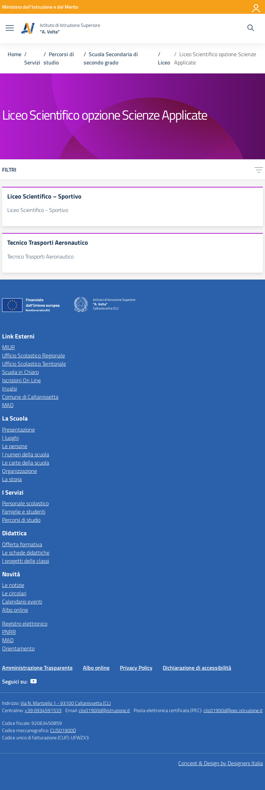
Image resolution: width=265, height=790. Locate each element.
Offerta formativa (22, 544)
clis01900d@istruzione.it (104, 710)
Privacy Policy (136, 668)
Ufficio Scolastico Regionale (33, 355)
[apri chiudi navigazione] (10, 28)
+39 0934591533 (43, 710)
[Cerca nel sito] (250, 28)
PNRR (9, 632)
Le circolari (14, 593)
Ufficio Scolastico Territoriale (34, 363)
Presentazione (18, 429)
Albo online (15, 610)
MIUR (8, 347)
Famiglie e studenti (23, 511)
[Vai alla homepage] (28, 28)
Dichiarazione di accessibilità (197, 668)
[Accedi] (256, 7)
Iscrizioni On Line (21, 380)
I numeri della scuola (25, 454)
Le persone (14, 446)
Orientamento (18, 648)
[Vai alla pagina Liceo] (164, 62)
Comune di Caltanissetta (30, 397)
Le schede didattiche (25, 552)
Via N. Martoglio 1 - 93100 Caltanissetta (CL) (65, 703)
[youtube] (33, 681)
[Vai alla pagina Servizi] (32, 62)
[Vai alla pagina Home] (14, 54)
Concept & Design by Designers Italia (220, 763)
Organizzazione (19, 471)
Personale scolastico (25, 503)
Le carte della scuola (25, 462)
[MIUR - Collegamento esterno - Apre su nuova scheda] (40, 6)
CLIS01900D (63, 730)
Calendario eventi (22, 601)
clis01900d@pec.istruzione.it (233, 710)
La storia (12, 479)
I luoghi (10, 438)
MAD (7, 405)
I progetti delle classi (25, 561)
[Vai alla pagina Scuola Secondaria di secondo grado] (111, 58)
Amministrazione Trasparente (37, 668)
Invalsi (9, 388)
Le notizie (13, 585)
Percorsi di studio (21, 520)
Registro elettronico (24, 623)
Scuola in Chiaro (20, 372)
